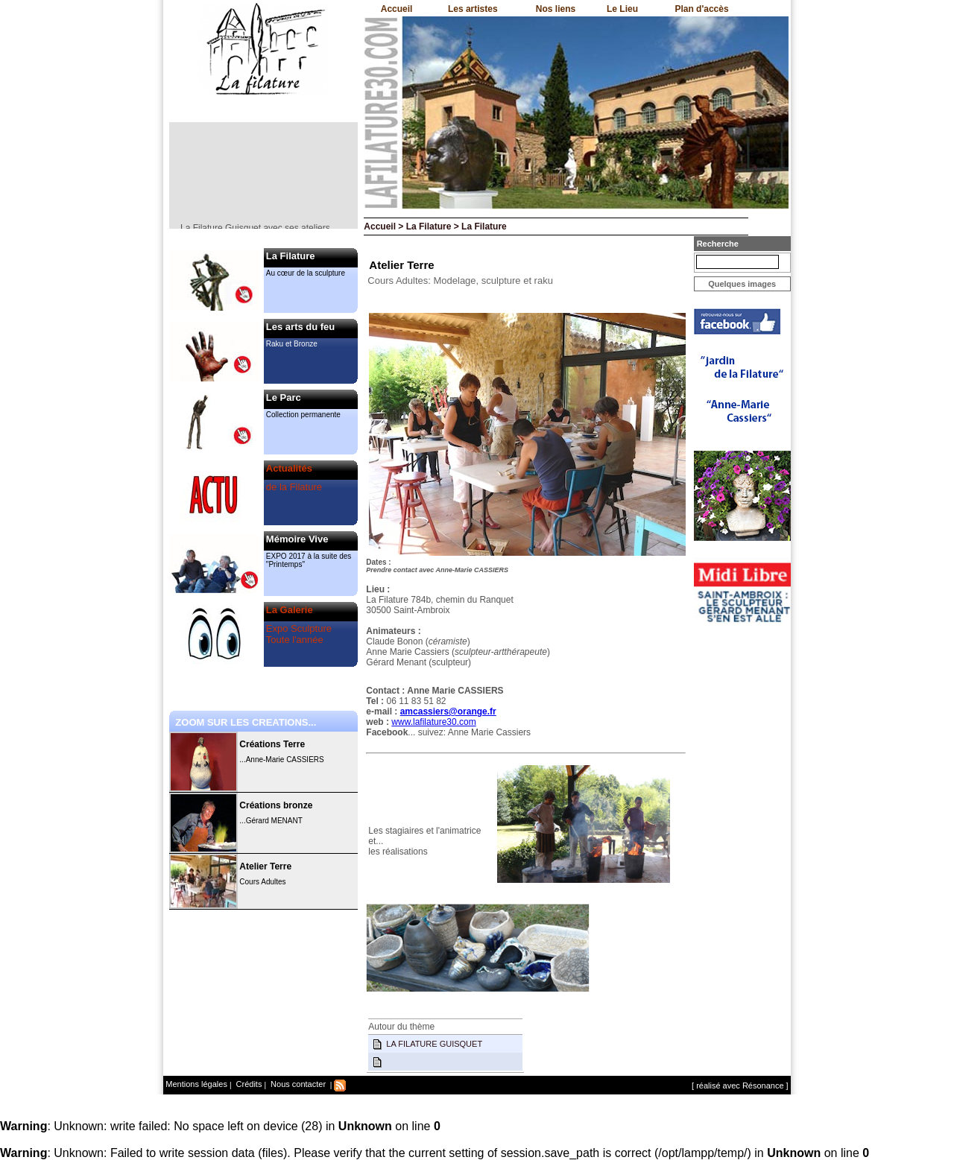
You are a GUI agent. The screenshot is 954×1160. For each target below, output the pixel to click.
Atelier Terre (265, 866)
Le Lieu (622, 9)
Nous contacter (297, 1084)
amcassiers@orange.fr (448, 711)
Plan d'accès (701, 9)
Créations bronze (275, 805)
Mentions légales (196, 1084)
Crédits (248, 1084)
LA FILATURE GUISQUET (434, 1043)
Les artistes (473, 9)
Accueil (397, 9)
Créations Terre (272, 744)
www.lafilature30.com (433, 722)
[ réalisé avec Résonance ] (740, 1085)
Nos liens (555, 9)
